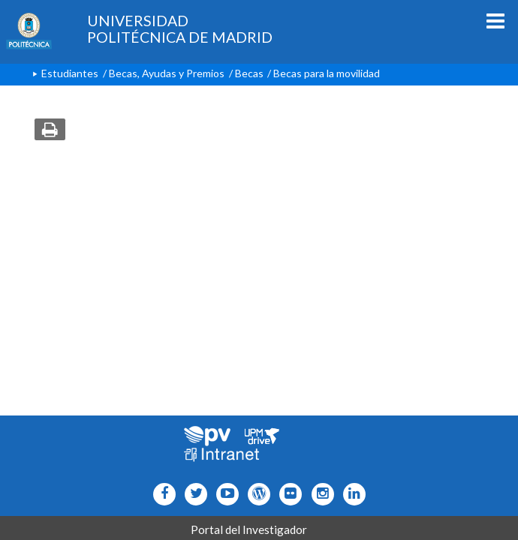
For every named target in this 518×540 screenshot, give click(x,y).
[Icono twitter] (287, 494)
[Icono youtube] (224, 494)
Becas (249, 73)
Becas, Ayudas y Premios (166, 73)
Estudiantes (69, 73)
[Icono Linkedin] (351, 494)
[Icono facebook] (161, 494)
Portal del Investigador (249, 529)
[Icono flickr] (192, 494)
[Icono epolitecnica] (255, 494)
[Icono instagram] (318, 494)
